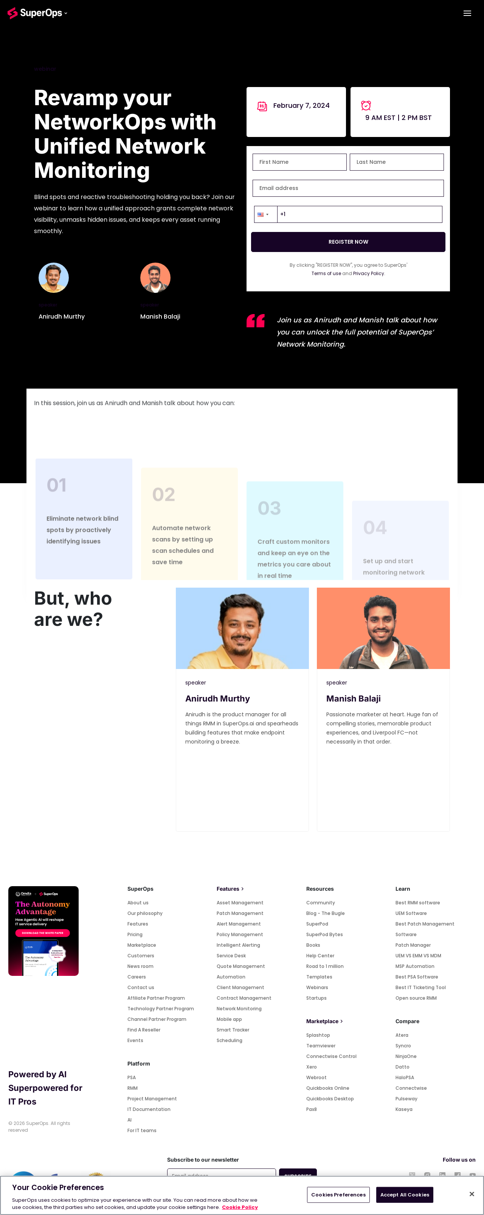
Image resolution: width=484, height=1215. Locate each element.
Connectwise (411, 1088)
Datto (403, 1067)
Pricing (135, 934)
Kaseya (404, 1109)
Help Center (320, 955)
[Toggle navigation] (467, 13)
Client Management (240, 987)
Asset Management (240, 902)
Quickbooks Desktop (330, 1098)
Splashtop (318, 1035)
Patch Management (240, 913)
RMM (132, 1088)
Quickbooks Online (327, 1088)
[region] (242, 1195)
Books (313, 945)
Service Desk (231, 955)
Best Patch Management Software (425, 929)
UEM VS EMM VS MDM (418, 955)
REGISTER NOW (348, 242)
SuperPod (317, 924)
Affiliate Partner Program (156, 998)
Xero (311, 1067)
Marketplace (141, 945)
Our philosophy (145, 913)
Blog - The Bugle (325, 913)
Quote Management (241, 966)
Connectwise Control (331, 1056)
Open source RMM (416, 998)
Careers (136, 977)
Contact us (140, 987)
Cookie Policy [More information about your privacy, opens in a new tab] (240, 1207)
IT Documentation (149, 1109)
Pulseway (406, 1098)
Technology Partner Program (160, 1008)
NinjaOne (406, 1056)
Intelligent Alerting (238, 945)
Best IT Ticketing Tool (421, 987)
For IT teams (142, 1130)
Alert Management (239, 924)
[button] (266, 214)
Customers (140, 955)
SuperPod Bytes (324, 934)
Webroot (316, 1077)
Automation (231, 977)
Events (135, 1040)
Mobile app (229, 1019)
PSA (131, 1077)
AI (129, 1120)
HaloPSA (405, 1077)
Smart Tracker (233, 1030)
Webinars (317, 987)
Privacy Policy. (369, 273)
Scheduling (229, 1040)
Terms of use (326, 273)
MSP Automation (415, 966)
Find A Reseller (143, 1030)
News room (140, 966)
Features (137, 924)
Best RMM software (418, 902)
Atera (402, 1035)
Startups (316, 998)
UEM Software (411, 913)
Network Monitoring (239, 1008)
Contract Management (244, 998)
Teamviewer (320, 1045)
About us (138, 902)
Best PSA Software (417, 977)
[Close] (472, 1194)
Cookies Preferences (338, 1194)
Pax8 (311, 1109)
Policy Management (240, 934)
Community (320, 902)
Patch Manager (413, 945)
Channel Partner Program (156, 1019)
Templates (319, 977)
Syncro (403, 1045)
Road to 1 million (325, 966)
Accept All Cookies (404, 1194)
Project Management (152, 1098)
